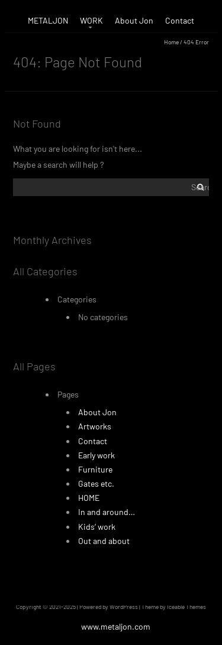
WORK (91, 20)
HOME (88, 498)
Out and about (104, 541)
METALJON (48, 20)
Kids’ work (96, 527)
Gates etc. (96, 483)
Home (171, 41)
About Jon (134, 20)
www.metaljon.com (115, 626)
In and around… (106, 512)
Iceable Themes (186, 606)
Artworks (94, 426)
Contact (179, 20)
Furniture (95, 469)
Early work (96, 455)
